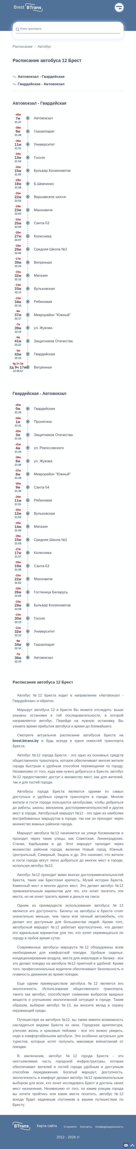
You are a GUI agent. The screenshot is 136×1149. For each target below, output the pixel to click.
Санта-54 (31, 487)
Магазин (30, 275)
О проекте (70, 1126)
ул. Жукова (32, 328)
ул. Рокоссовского (38, 448)
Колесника (32, 236)
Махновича (33, 210)
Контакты (86, 1126)
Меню (119, 7)
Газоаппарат (34, 131)
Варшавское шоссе (39, 197)
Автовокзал (33, 118)
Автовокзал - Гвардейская (39, 77)
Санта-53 (31, 223)
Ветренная (32, 262)
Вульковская (34, 289)
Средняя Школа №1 (40, 249)
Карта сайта (47, 1126)
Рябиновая (32, 302)
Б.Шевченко (33, 184)
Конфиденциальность (109, 1126)
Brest (19, 7)
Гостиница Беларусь (40, 592)
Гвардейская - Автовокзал (39, 84)
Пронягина (32, 422)
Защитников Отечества (43, 341)
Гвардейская (34, 354)
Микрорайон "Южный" (42, 315)
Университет (34, 144)
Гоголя (29, 158)
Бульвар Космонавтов (42, 171)
